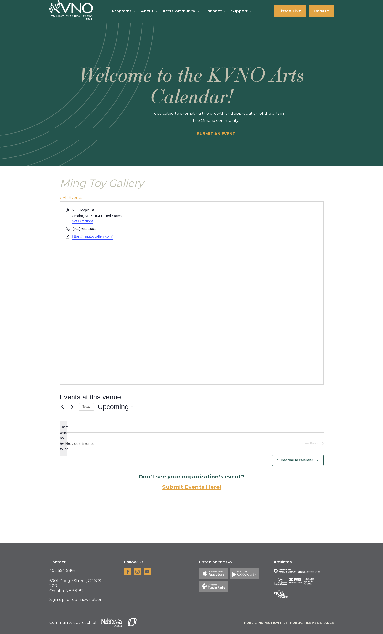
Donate (321, 11)
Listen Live (289, 11)
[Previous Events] (62, 407)
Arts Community (179, 11)
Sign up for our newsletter (75, 599)
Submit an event (216, 133)
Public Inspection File (265, 622)
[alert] (63, 438)
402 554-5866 (62, 570)
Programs (122, 11)
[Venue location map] (257, 293)
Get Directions (83, 221)
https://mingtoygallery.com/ (92, 236)
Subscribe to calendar (295, 460)
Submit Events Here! (191, 487)
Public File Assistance (312, 622)
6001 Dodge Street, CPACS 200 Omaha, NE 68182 (75, 585)
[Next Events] (72, 407)
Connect (213, 11)
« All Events (71, 197)
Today (86, 406)
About (147, 11)
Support (239, 11)
